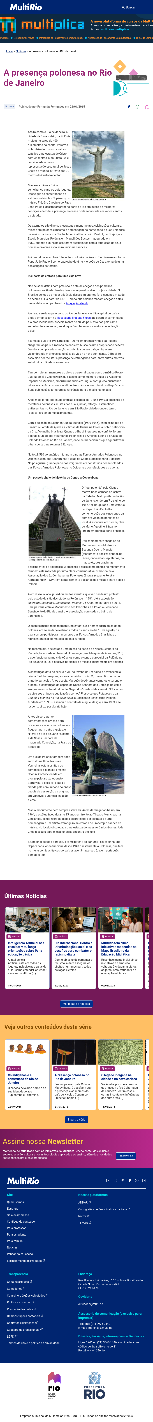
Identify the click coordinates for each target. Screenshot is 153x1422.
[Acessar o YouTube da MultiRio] (108, 1180)
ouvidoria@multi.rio (90, 1304)
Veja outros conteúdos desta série (48, 1026)
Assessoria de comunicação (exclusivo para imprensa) (110, 1315)
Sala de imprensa (18, 1215)
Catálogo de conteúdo (21, 1221)
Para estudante (16, 1234)
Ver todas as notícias (76, 1004)
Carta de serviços (19, 1282)
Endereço (85, 1274)
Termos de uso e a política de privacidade (33, 1343)
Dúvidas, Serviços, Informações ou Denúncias (111, 1336)
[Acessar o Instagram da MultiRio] (115, 1180)
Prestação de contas (21, 1309)
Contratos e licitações (22, 1323)
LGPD (12, 1336)
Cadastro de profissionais (25, 1329)
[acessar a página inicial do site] (26, 7)
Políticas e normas (20, 1302)
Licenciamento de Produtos (26, 1261)
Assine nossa (43, 1141)
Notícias (21, 51)
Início (9, 51)
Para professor (16, 1228)
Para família (15, 1241)
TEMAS (84, 1223)
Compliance (16, 1288)
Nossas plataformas (93, 1195)
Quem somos (15, 1202)
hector (84, 1216)
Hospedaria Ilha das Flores (74, 317)
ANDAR (84, 1202)
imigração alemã (77, 303)
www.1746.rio (96, 1350)
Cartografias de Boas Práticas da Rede (104, 1209)
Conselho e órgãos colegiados (28, 1295)
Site (10, 1195)
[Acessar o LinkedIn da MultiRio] (144, 1180)
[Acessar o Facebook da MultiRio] (130, 1180)
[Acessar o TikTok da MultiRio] (122, 1180)
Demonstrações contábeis (25, 1316)
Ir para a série (76, 1119)
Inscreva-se (126, 1156)
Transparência (17, 1274)
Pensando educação (20, 1254)
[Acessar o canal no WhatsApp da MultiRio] (137, 1180)
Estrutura (12, 1208)
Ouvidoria (85, 1297)
